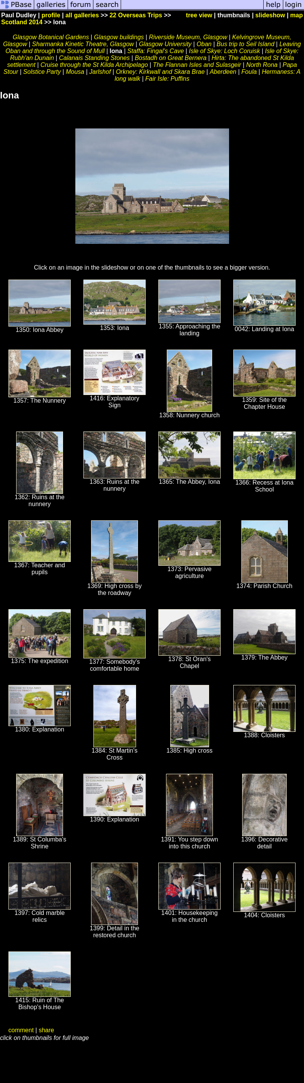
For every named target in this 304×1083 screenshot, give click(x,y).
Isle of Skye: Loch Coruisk (224, 51)
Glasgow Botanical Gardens (51, 37)
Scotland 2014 (22, 22)
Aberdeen (223, 71)
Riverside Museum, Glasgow (188, 37)
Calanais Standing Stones (94, 58)
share (46, 1030)
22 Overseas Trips (136, 15)
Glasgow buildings (119, 37)
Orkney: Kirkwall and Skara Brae (160, 71)
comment (21, 1030)
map (296, 15)
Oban (203, 44)
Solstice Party (42, 71)
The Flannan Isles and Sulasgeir (197, 65)
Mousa (75, 71)
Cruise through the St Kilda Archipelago (94, 65)
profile (51, 15)
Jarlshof (100, 71)
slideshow (270, 15)
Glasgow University (165, 44)
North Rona (261, 65)
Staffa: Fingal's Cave (155, 51)
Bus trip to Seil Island (245, 44)
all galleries (82, 15)
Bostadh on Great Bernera (171, 58)
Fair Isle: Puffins (167, 78)
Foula (249, 71)
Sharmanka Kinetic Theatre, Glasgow (83, 44)
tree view (199, 15)
